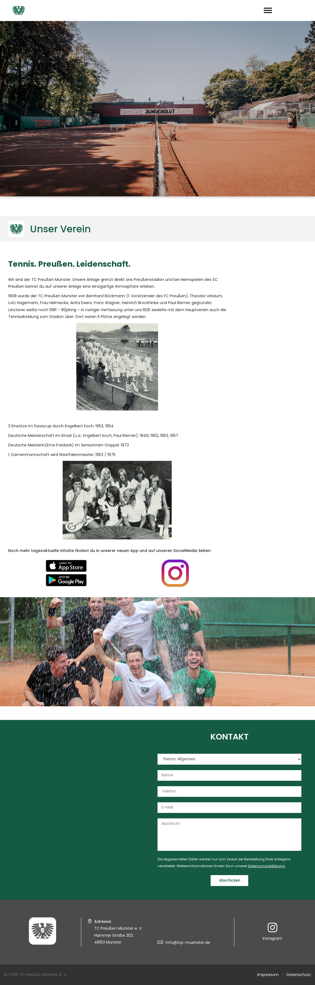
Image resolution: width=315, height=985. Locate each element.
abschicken (229, 880)
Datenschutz (298, 974)
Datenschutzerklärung (266, 866)
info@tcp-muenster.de (188, 942)
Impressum (268, 974)
